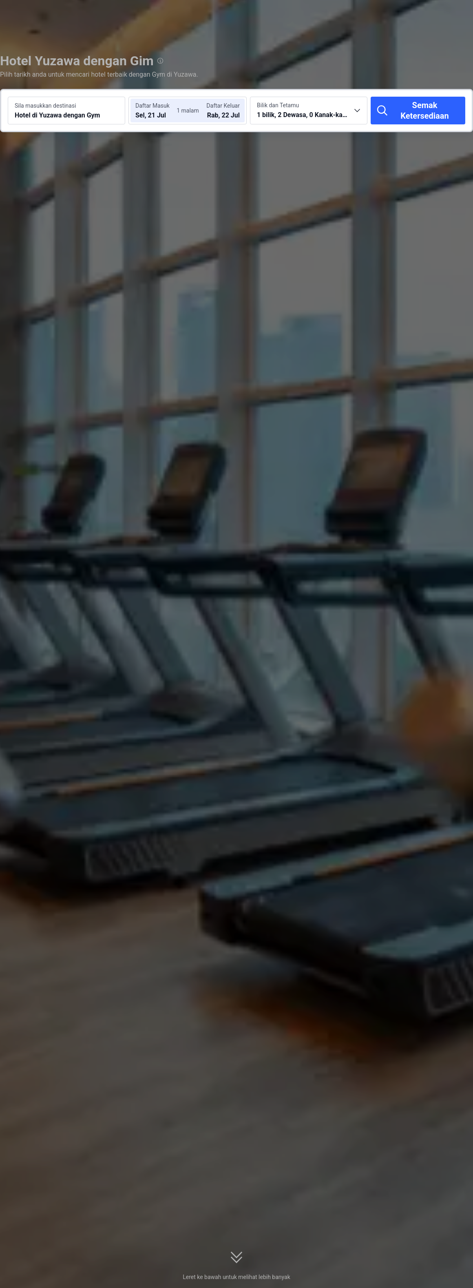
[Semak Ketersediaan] (418, 110)
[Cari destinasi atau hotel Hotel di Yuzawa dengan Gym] (66, 110)
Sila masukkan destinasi (45, 105)
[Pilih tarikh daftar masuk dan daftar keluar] (158, 110)
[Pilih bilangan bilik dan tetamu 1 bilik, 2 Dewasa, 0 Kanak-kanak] (308, 110)
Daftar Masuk (152, 105)
